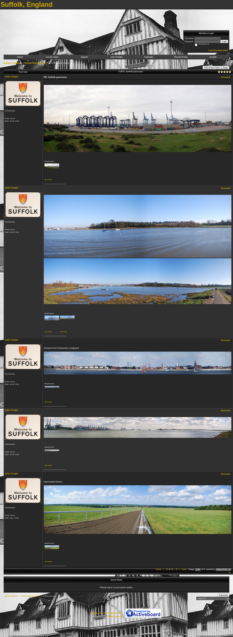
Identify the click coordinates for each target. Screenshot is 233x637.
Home (20, 57)
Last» (184, 569)
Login (224, 41)
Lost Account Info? (218, 50)
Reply (225, 67)
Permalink (225, 77)
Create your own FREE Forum (106, 613)
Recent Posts (180, 57)
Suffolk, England (12, 63)
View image (48, 179)
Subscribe (223, 595)
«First (158, 569)
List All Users (52, 57)
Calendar (148, 57)
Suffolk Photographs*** (36, 63)
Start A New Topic (212, 67)
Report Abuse (115, 616)
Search (84, 57)
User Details (116, 57)
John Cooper (11, 76)
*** (229, 573)
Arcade (213, 57)
